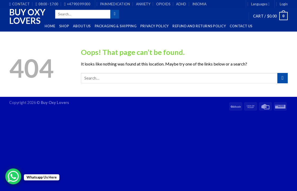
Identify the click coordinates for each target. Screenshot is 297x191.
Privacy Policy (154, 26)
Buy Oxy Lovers (27, 16)
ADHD (181, 4)
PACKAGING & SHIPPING (116, 26)
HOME (50, 26)
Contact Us (241, 26)
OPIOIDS (163, 4)
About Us (82, 26)
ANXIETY (143, 4)
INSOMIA (199, 4)
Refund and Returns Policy (199, 26)
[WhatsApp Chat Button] (13, 176)
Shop (64, 26)
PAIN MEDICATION (115, 4)
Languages (260, 4)
